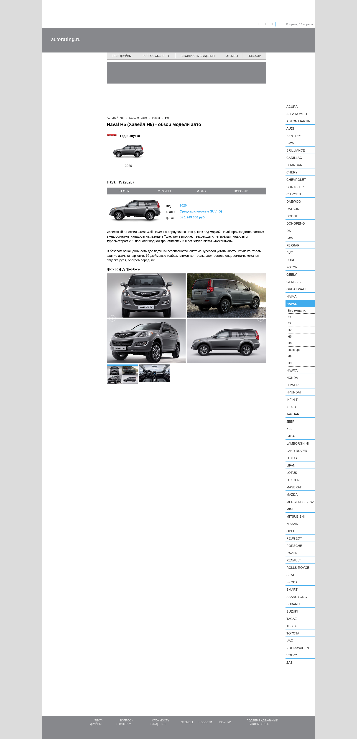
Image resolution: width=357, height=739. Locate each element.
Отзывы (232, 56)
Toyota (292, 633)
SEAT (290, 575)
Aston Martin (298, 121)
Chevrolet (296, 179)
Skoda (292, 582)
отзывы (164, 191)
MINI (289, 509)
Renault (293, 560)
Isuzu (291, 407)
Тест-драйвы (122, 56)
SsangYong (296, 597)
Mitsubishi (295, 516)
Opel (290, 531)
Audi (290, 128)
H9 (290, 363)
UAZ (289, 640)
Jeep (290, 421)
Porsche (294, 546)
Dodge (292, 216)
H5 (290, 336)
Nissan (292, 524)
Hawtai (292, 370)
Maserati (294, 487)
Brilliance (295, 150)
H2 (290, 330)
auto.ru (66, 39)
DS (288, 231)
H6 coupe (294, 349)
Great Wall (296, 289)
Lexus (291, 458)
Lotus (291, 472)
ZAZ (289, 662)
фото (201, 191)
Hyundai (293, 392)
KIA (289, 429)
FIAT (289, 252)
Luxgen (293, 480)
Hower (292, 385)
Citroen (293, 194)
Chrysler (295, 187)
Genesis (293, 282)
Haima (291, 296)
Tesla (291, 626)
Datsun (292, 209)
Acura (292, 106)
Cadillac (294, 158)
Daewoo (293, 201)
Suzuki (292, 611)
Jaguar (292, 414)
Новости (254, 56)
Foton (292, 267)
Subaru (293, 604)
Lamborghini (297, 443)
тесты (124, 191)
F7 (289, 316)
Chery (292, 172)
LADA (290, 436)
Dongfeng (295, 223)
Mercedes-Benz (300, 502)
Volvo (291, 655)
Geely (291, 274)
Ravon (292, 553)
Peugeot (294, 538)
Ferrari (293, 245)
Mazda (292, 494)
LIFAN (290, 465)
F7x (290, 323)
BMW (290, 143)
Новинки (224, 722)
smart (292, 589)
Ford (291, 260)
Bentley (293, 136)
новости (241, 191)
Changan (294, 165)
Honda (292, 378)
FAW (289, 238)
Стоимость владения (197, 56)
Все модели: (297, 310)
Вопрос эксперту (156, 56)
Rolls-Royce (297, 567)
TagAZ (291, 619)
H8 (290, 356)
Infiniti (292, 399)
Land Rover (296, 451)
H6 (290, 343)
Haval (291, 304)
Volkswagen (297, 648)
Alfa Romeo (296, 114)
